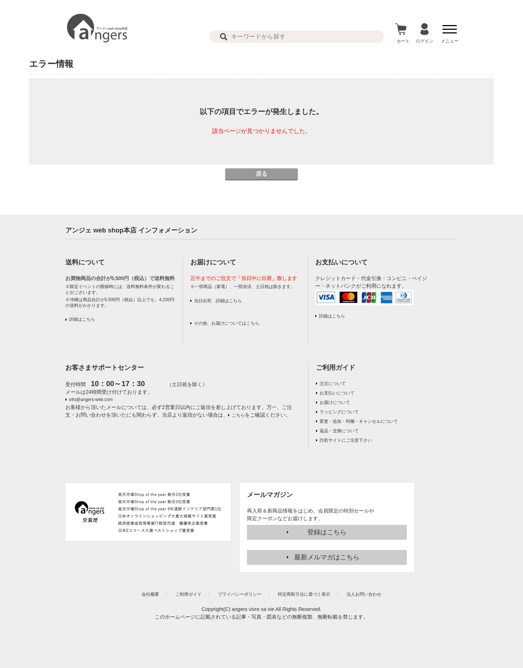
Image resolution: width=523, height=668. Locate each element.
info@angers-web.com (91, 399)
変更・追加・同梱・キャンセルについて (359, 421)
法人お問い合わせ (363, 594)
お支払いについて (337, 393)
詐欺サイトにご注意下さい (346, 440)
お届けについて (335, 402)
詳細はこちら (82, 319)
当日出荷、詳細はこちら (218, 300)
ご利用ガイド (335, 367)
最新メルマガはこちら (327, 557)
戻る (261, 174)
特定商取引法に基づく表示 (304, 594)
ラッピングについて (339, 411)
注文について (333, 383)
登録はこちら (326, 532)
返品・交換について (339, 430)
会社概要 (150, 594)
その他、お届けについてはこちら (226, 323)
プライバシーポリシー (240, 594)
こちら (238, 415)
